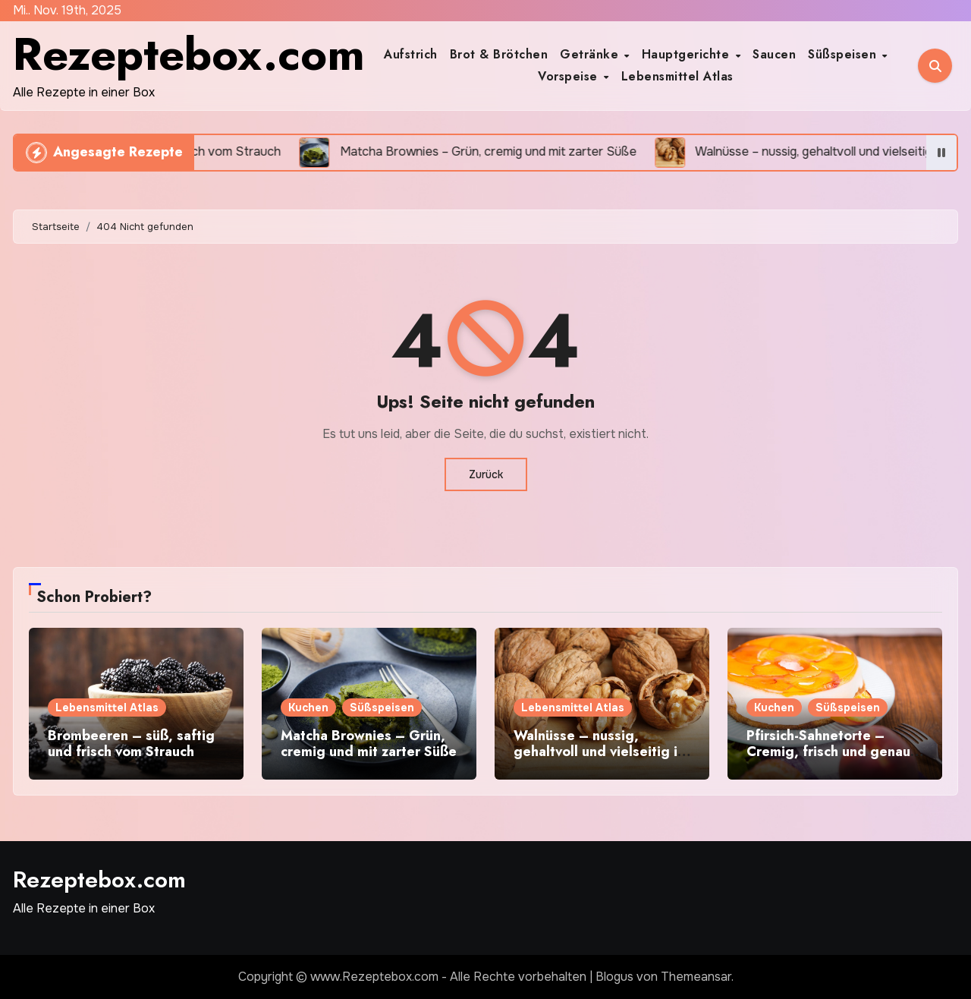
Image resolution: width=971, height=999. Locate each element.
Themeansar (696, 977)
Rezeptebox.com (189, 54)
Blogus (614, 977)
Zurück (486, 474)
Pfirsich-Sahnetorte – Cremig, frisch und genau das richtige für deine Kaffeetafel (828, 760)
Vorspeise (570, 76)
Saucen (774, 54)
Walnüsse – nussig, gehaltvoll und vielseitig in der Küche (599, 752)
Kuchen (308, 707)
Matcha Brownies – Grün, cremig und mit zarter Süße (369, 744)
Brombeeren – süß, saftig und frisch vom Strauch (131, 744)
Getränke (591, 54)
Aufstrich (411, 54)
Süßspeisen (844, 54)
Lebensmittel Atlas (677, 76)
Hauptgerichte (688, 54)
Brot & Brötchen (499, 54)
